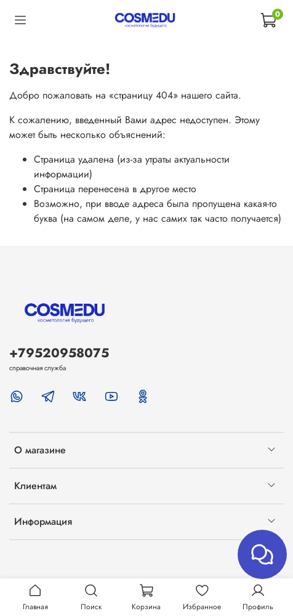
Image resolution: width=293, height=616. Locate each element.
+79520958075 (59, 353)
